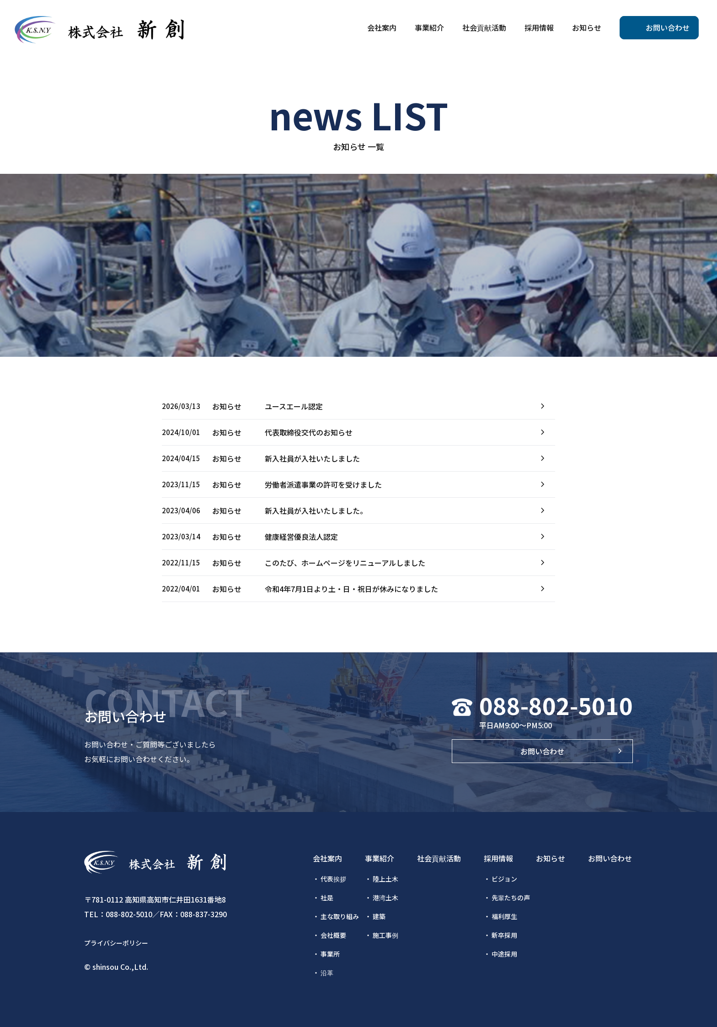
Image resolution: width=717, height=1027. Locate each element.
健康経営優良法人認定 (301, 536)
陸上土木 (385, 878)
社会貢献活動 (439, 858)
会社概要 (333, 935)
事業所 (330, 953)
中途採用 (504, 953)
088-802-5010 (556, 705)
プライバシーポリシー (116, 942)
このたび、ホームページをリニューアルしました (345, 562)
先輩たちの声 (511, 897)
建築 (379, 916)
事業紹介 (379, 858)
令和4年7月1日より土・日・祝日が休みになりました (351, 588)
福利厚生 (504, 916)
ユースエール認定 (294, 406)
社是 (327, 897)
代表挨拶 (333, 878)
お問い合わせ (542, 751)
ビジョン (504, 878)
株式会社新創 (99, 29)
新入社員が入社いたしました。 (316, 510)
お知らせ (550, 858)
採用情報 (498, 858)
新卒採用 (504, 935)
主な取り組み (340, 916)
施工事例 (385, 935)
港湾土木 (385, 897)
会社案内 (327, 858)
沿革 (327, 972)
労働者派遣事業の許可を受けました (323, 484)
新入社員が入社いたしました (312, 458)
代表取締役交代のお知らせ (309, 432)
